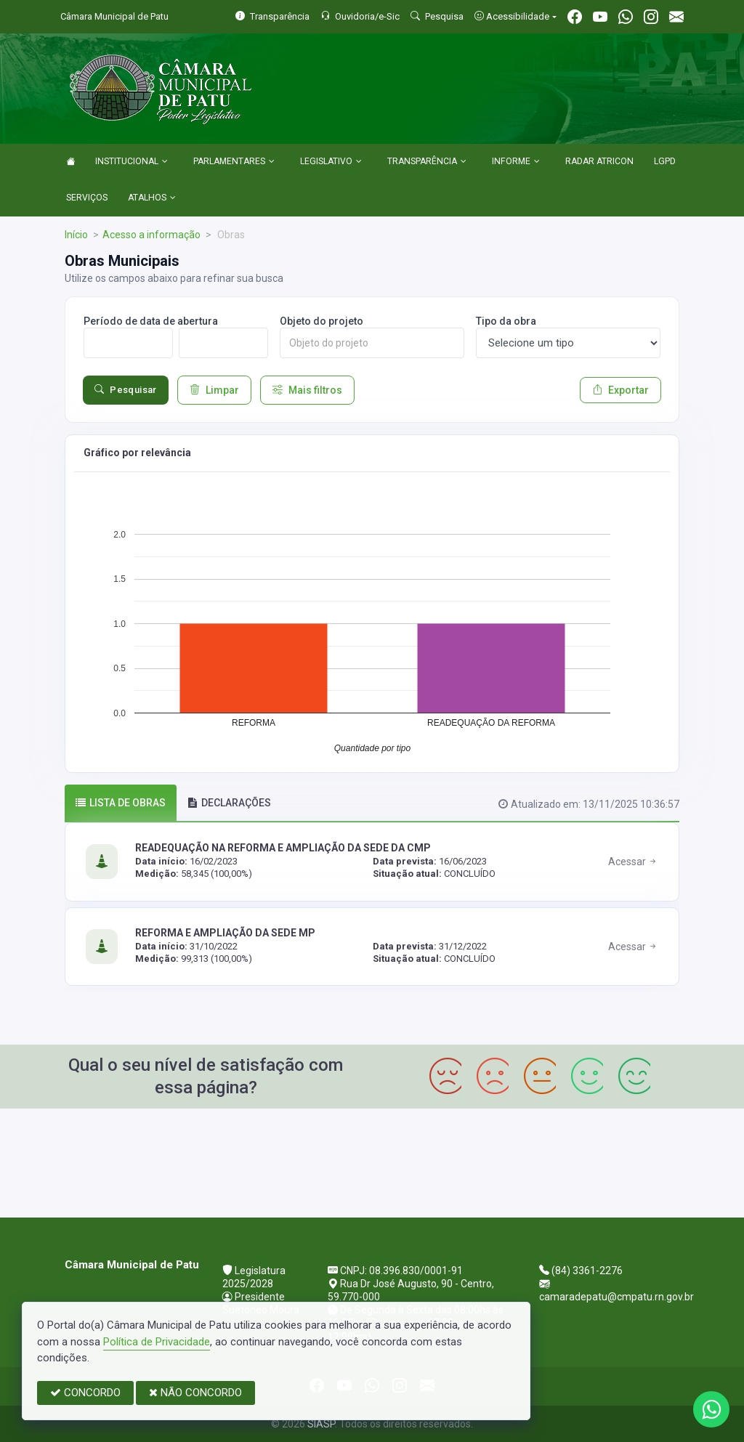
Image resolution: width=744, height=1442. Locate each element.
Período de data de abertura (151, 321)
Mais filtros (307, 390)
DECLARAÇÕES (229, 803)
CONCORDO (85, 1392)
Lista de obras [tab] (121, 803)
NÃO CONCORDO (195, 1392)
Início (76, 234)
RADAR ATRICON (599, 161)
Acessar (633, 861)
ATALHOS (152, 198)
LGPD (665, 161)
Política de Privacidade (156, 1341)
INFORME (516, 162)
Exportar (620, 390)
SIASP (321, 1424)
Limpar (214, 390)
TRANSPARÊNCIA (426, 162)
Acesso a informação (151, 234)
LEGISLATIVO (331, 162)
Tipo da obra (506, 321)
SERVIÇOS (87, 198)
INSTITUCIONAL (131, 162)
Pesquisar (125, 390)
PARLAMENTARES (234, 162)
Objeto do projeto (321, 321)
